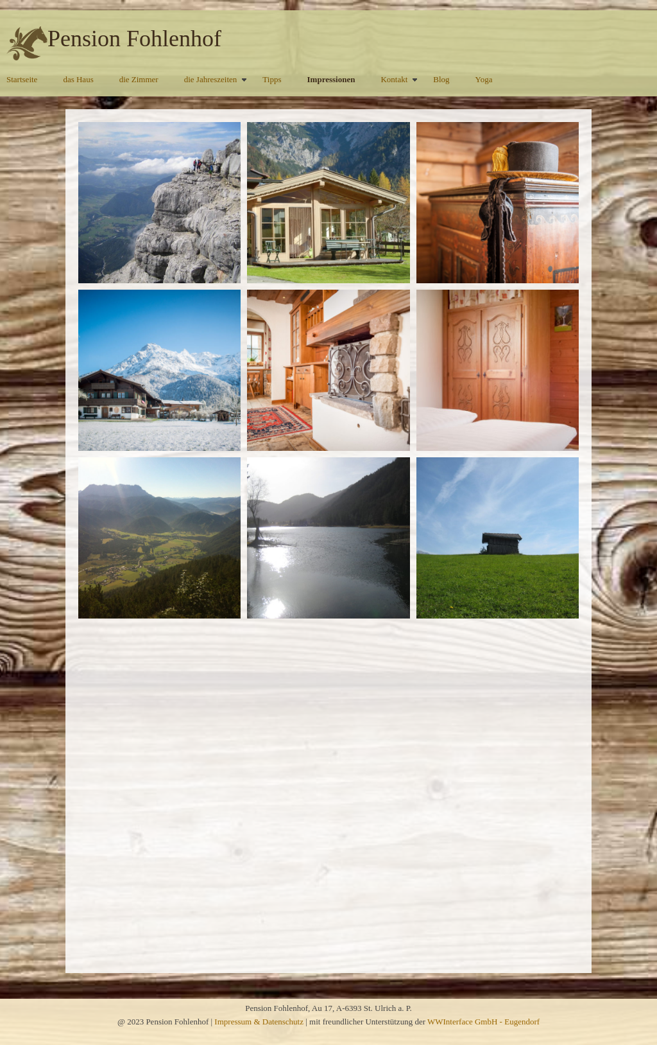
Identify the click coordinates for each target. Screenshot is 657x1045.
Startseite (21, 79)
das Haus (78, 79)
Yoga (484, 79)
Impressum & (238, 1021)
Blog (441, 79)
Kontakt (393, 79)
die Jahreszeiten (210, 79)
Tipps (271, 79)
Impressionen (331, 79)
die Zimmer (138, 79)
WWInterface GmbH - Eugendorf (483, 1021)
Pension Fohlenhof (134, 38)
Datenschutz (282, 1021)
